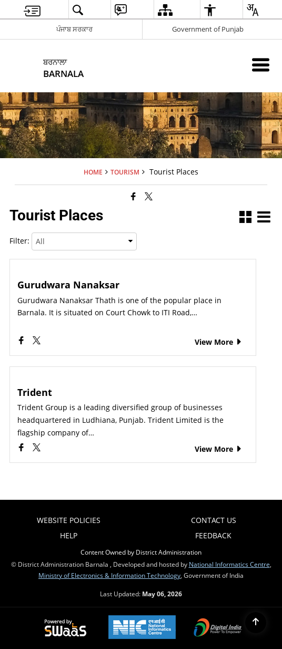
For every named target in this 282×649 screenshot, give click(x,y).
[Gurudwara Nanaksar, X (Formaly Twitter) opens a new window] (37, 341)
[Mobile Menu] (260, 64)
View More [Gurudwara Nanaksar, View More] (219, 342)
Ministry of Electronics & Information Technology (109, 575)
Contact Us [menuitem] (213, 520)
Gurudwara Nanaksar (68, 285)
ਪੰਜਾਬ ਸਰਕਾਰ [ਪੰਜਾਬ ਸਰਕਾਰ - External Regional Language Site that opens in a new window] (74, 29)
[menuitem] (32, 10)
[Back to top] (255, 622)
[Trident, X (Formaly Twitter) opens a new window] (37, 448)
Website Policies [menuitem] (68, 520)
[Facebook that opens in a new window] (133, 196)
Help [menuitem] (68, 535)
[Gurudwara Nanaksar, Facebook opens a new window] (22, 341)
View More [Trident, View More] (219, 449)
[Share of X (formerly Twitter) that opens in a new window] (148, 196)
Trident (34, 392)
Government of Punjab (208, 29)
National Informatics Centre (229, 564)
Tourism (124, 172)
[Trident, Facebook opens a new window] (22, 448)
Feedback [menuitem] (213, 535)
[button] (245, 218)
